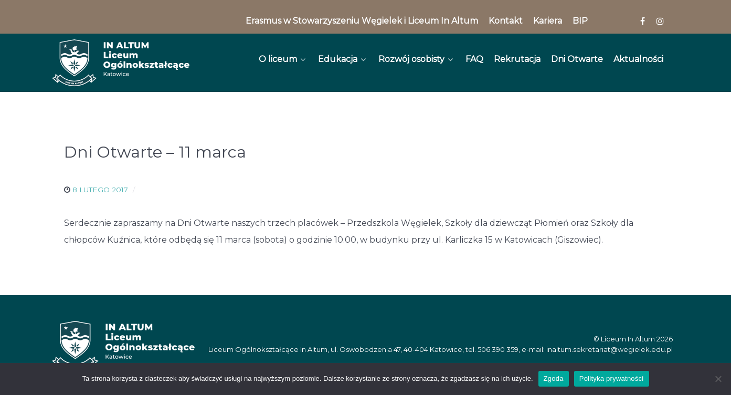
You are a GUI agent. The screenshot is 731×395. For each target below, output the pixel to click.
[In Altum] (120, 63)
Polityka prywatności (611, 378)
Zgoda (554, 378)
